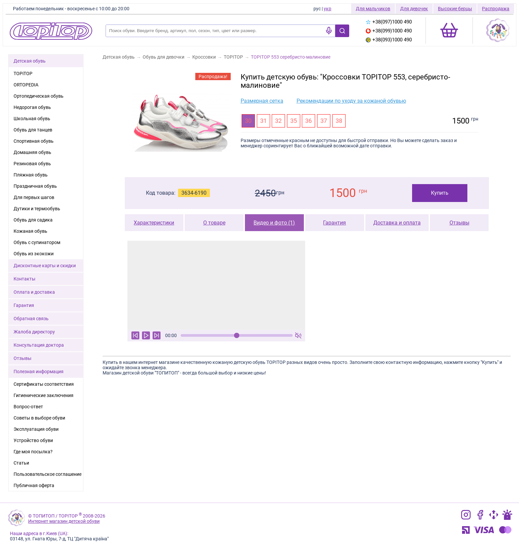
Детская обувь (30, 61)
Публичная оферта (34, 485)
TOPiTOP (23, 73)
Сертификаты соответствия (44, 384)
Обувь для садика (33, 220)
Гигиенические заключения (43, 395)
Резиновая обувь (32, 163)
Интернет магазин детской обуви (64, 521)
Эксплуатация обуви (36, 429)
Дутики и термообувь (37, 208)
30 (248, 120)
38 (339, 120)
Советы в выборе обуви (39, 418)
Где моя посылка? (33, 451)
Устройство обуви (33, 440)
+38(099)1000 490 (389, 31)
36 (308, 120)
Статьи (21, 463)
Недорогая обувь (32, 107)
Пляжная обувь (31, 174)
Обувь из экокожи (34, 253)
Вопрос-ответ (28, 406)
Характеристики (154, 223)
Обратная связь (31, 318)
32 (278, 120)
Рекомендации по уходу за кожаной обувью (351, 101)
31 (263, 120)
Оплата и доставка (34, 292)
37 (323, 120)
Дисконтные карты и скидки (45, 265)
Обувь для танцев (33, 129)
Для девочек (414, 8)
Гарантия (334, 223)
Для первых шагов (34, 197)
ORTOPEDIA (26, 84)
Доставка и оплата (397, 223)
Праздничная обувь (35, 186)
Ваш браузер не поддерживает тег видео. (216, 285)
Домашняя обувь (32, 152)
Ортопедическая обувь (39, 96)
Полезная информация (39, 371)
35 (293, 120)
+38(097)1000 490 (389, 22)
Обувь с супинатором (37, 242)
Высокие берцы (455, 8)
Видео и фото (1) (274, 223)
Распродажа (495, 8)
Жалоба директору (34, 331)
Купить (439, 193)
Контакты (24, 278)
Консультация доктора (39, 345)
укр (327, 8)
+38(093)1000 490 (389, 40)
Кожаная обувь (30, 231)
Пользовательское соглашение (47, 474)
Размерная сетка (262, 101)
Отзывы (459, 223)
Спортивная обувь (34, 141)
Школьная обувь (32, 118)
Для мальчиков (373, 8)
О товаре (214, 223)
